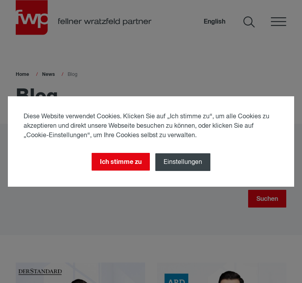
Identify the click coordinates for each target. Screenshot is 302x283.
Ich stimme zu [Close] (120, 161)
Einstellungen (183, 162)
